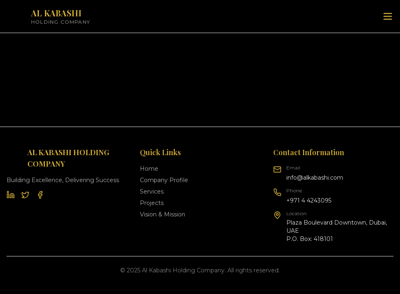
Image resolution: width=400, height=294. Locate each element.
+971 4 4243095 (308, 200)
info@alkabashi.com (314, 177)
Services (152, 191)
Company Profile (164, 180)
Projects (152, 203)
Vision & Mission (162, 214)
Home (149, 168)
